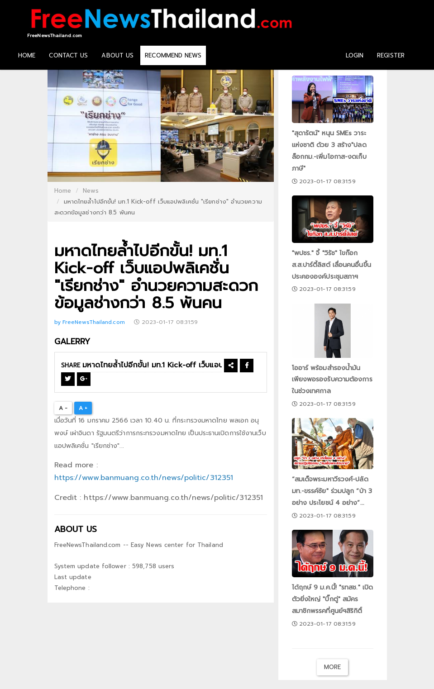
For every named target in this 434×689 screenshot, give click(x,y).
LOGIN (355, 55)
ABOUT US (117, 55)
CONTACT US (68, 55)
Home (62, 190)
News (90, 190)
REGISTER (391, 55)
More (332, 667)
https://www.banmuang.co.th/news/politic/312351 (144, 477)
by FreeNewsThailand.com (90, 322)
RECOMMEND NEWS (173, 55)
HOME (26, 55)
